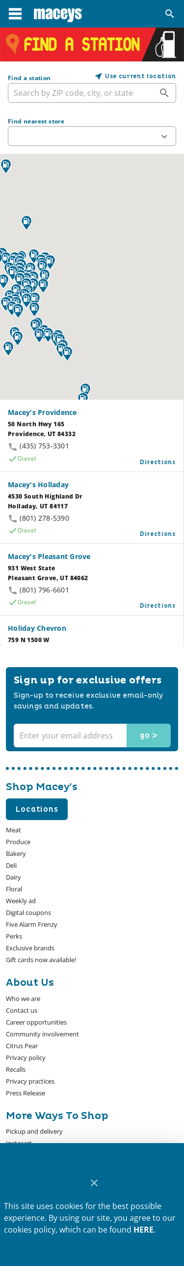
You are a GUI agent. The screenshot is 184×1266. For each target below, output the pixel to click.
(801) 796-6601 (44, 589)
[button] (92, 136)
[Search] (170, 14)
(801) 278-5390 (44, 518)
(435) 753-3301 (44, 445)
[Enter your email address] (91, 735)
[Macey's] (58, 14)
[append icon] (164, 93)
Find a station (29, 78)
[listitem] (23, 998)
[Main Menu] (15, 14)
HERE (143, 1229)
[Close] (94, 1183)
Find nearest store (36, 121)
